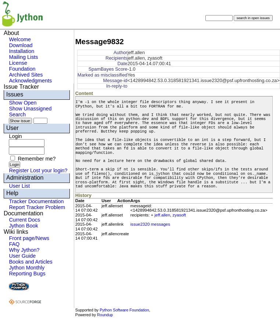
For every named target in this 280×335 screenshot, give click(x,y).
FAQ (14, 244)
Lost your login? (49, 170)
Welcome (20, 39)
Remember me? (36, 159)
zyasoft (179, 215)
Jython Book (23, 226)
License (18, 63)
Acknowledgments (30, 81)
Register (19, 170)
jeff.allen (162, 215)
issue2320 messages (150, 224)
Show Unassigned (30, 109)
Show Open (22, 103)
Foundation (22, 69)
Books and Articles (30, 262)
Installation (21, 51)
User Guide (22, 256)
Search (17, 114)
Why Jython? (24, 250)
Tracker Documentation (36, 201)
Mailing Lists (23, 57)
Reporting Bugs (27, 273)
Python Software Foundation (124, 310)
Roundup (105, 315)
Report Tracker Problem (37, 207)
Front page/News (29, 238)
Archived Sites (26, 75)
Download (20, 45)
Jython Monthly (26, 268)
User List (19, 186)
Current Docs (24, 220)
